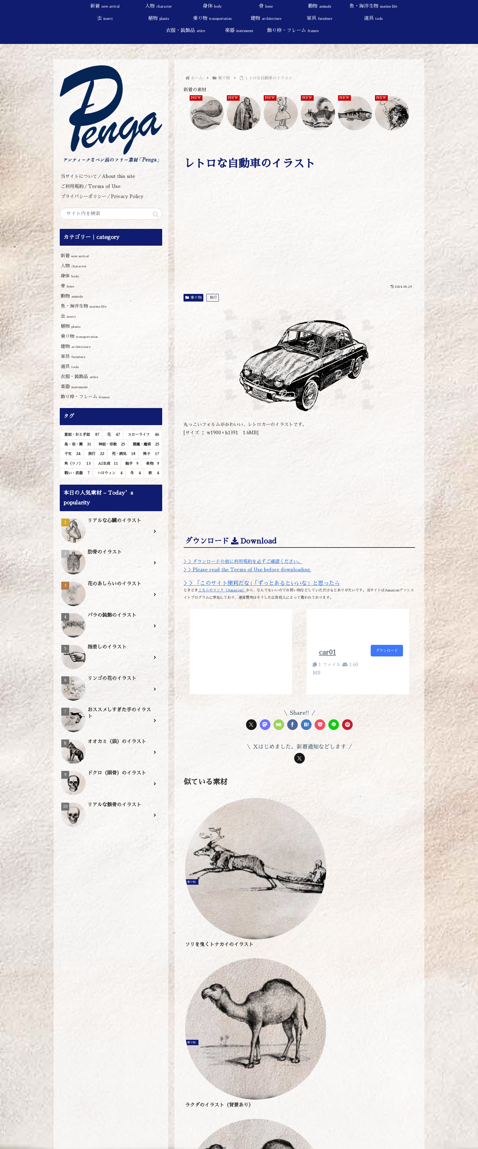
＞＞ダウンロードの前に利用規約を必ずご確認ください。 (243, 561)
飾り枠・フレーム (85, 396)
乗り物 (193, 297)
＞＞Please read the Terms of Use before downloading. (247, 569)
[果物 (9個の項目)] (152, 464)
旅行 (213, 297)
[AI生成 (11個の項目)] (107, 464)
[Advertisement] (299, 235)
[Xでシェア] (251, 724)
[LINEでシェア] (333, 724)
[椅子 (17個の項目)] (150, 454)
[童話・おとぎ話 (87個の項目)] (81, 435)
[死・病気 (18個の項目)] (123, 454)
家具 (73, 356)
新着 (75, 255)
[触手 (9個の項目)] (131, 464)
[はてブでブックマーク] (306, 724)
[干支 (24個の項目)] (71, 454)
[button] (155, 214)
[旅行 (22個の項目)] (95, 454)
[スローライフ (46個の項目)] (143, 435)
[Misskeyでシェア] (278, 724)
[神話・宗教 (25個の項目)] (111, 444)
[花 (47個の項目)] (113, 435)
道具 (70, 366)
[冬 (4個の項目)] (134, 473)
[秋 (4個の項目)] (153, 473)
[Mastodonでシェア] (265, 724)
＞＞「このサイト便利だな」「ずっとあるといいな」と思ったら (262, 583)
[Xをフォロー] (299, 758)
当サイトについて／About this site (98, 176)
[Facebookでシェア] (292, 724)
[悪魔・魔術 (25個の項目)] (145, 444)
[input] (111, 214)
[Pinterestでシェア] (347, 724)
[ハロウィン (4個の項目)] (109, 473)
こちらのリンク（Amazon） (222, 590)
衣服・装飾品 (79, 376)
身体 (70, 275)
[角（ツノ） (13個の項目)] (76, 464)
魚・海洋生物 (83, 306)
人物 (74, 265)
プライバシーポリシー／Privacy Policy (104, 196)
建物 (76, 346)
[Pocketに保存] (320, 724)
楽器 (74, 386)
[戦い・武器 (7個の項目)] (76, 473)
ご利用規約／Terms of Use (90, 186)
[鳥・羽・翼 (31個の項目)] (77, 444)
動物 (72, 296)
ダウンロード (387, 650)
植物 (70, 326)
